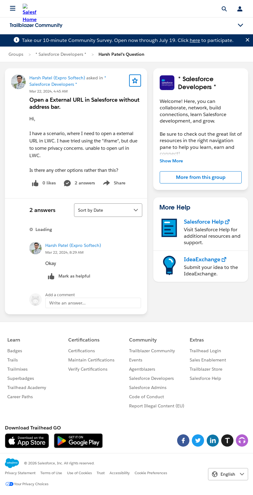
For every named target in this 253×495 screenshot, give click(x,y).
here (195, 40)
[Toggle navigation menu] (240, 25)
